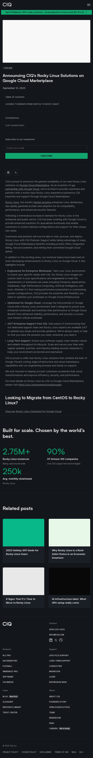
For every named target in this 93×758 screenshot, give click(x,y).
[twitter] (55, 640)
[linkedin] (50, 641)
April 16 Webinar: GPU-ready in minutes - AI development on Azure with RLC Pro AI (47, 12)
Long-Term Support (59, 661)
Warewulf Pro (10, 671)
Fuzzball (7, 666)
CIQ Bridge (8, 682)
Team (52, 712)
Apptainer (8, 677)
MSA (74, 752)
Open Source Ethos (59, 707)
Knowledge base (58, 682)
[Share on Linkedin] (8, 172)
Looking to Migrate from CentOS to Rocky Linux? (32, 104)
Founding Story (57, 702)
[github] (60, 641)
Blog (10, 696)
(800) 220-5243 (57, 629)
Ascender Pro (10, 661)
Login (52, 677)
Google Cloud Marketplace (34, 185)
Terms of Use (61, 752)
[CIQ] (7, 5)
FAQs (51, 723)
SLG (81, 752)
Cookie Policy (29, 752)
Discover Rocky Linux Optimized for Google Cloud (33, 411)
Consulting (55, 666)
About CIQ (54, 696)
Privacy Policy (10, 752)
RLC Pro (7, 655)
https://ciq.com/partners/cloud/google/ (39, 384)
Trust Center (10, 712)
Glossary (8, 702)
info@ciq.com (56, 635)
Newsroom (55, 718)
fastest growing (42, 202)
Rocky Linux (12, 202)
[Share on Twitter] (16, 172)
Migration (54, 671)
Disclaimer (45, 752)
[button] (88, 5)
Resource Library (12, 707)
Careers (59, 728)
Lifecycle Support (59, 655)
